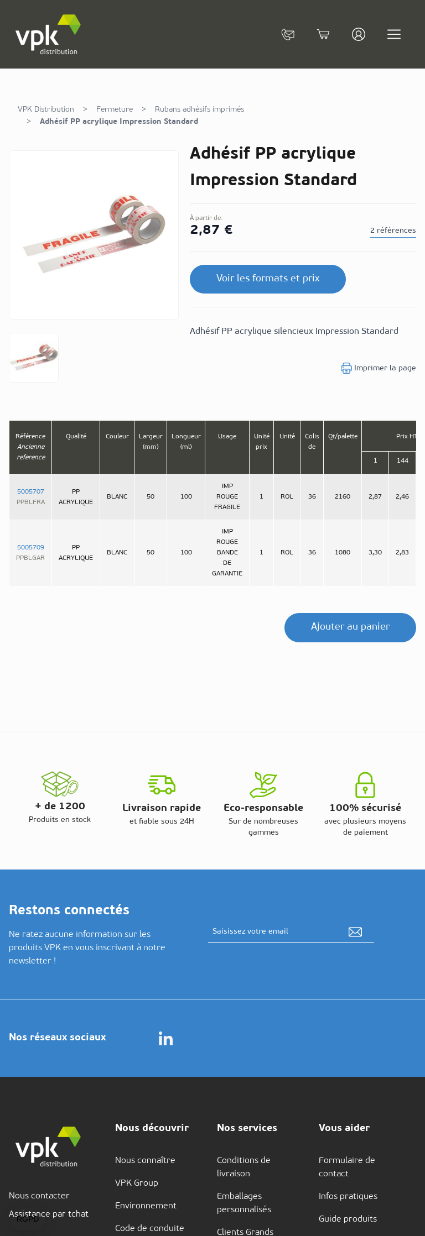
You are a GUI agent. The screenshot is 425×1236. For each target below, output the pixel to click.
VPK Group (136, 1183)
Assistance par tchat (49, 1214)
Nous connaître (145, 1160)
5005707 (30, 492)
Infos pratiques (348, 1196)
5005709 (30, 547)
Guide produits (348, 1219)
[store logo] (48, 34)
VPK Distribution (46, 110)
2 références (393, 231)
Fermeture (114, 110)
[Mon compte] (358, 34)
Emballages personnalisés (244, 1203)
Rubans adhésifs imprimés (199, 110)
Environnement (146, 1206)
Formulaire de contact (347, 1167)
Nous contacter (39, 1196)
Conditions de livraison (244, 1167)
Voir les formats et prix (267, 279)
